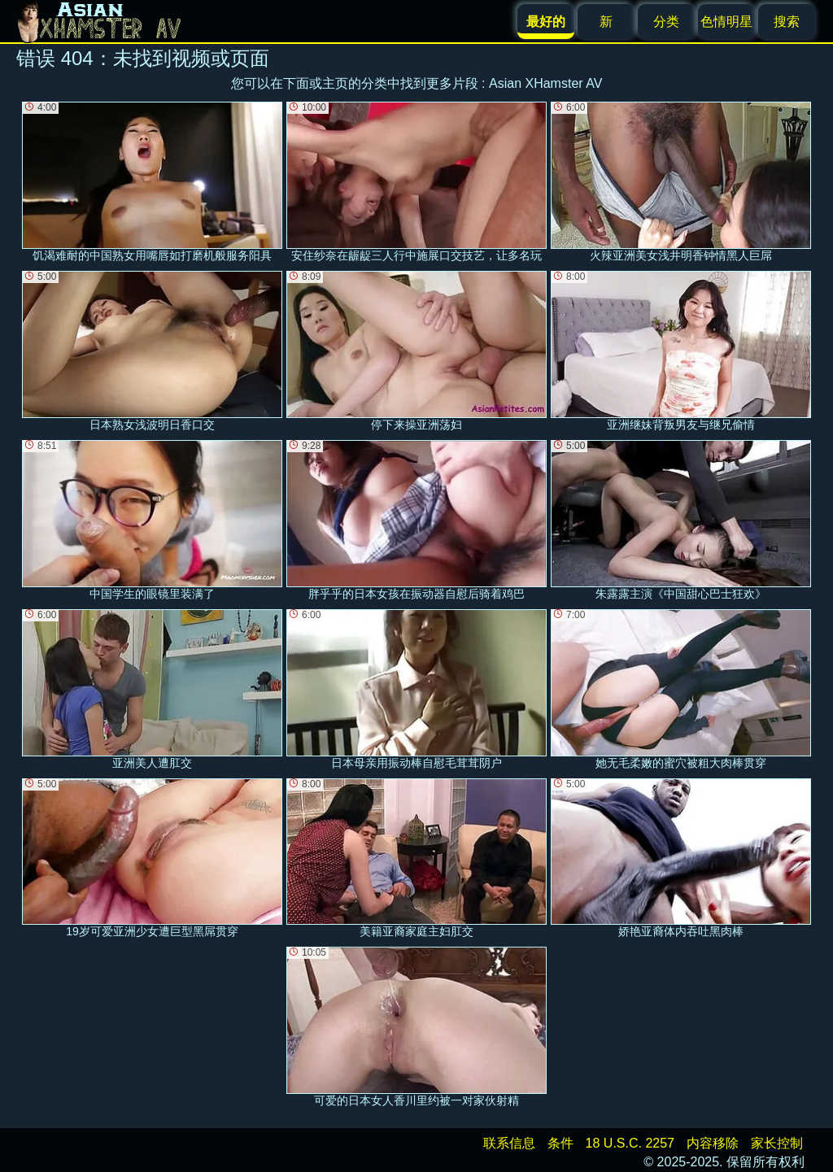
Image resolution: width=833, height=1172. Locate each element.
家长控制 (777, 1143)
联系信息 (509, 1143)
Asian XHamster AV (545, 83)
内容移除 (713, 1143)
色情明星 (726, 21)
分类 (666, 21)
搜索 (787, 21)
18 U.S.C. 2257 (630, 1143)
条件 (560, 1143)
